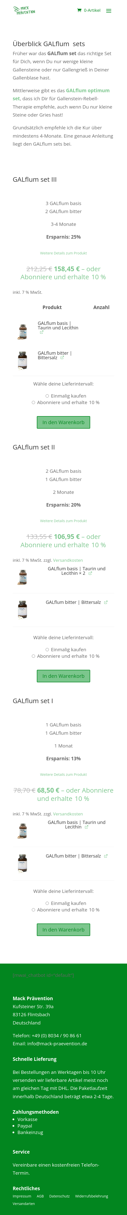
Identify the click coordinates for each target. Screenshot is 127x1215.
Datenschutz (59, 1196)
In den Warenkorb (63, 422)
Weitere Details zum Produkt (63, 253)
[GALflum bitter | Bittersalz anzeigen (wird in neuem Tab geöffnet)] (62, 357)
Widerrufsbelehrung (91, 1196)
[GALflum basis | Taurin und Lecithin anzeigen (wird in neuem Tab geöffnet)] (41, 332)
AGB (40, 1196)
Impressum (22, 1196)
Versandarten (24, 1204)
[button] (23, 331)
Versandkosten (68, 560)
